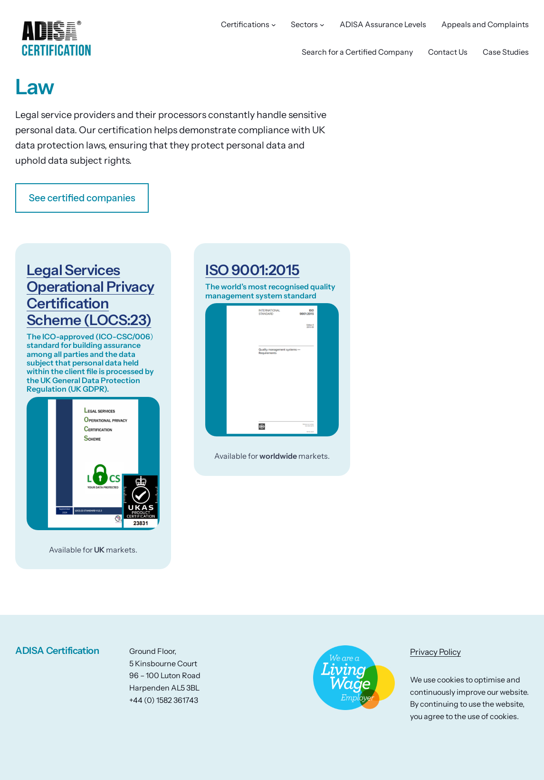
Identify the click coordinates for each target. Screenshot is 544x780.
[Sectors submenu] (322, 24)
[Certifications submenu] (273, 24)
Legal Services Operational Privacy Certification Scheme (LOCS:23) (90, 295)
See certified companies (82, 198)
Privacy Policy (435, 652)
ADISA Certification (57, 650)
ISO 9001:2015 (252, 270)
